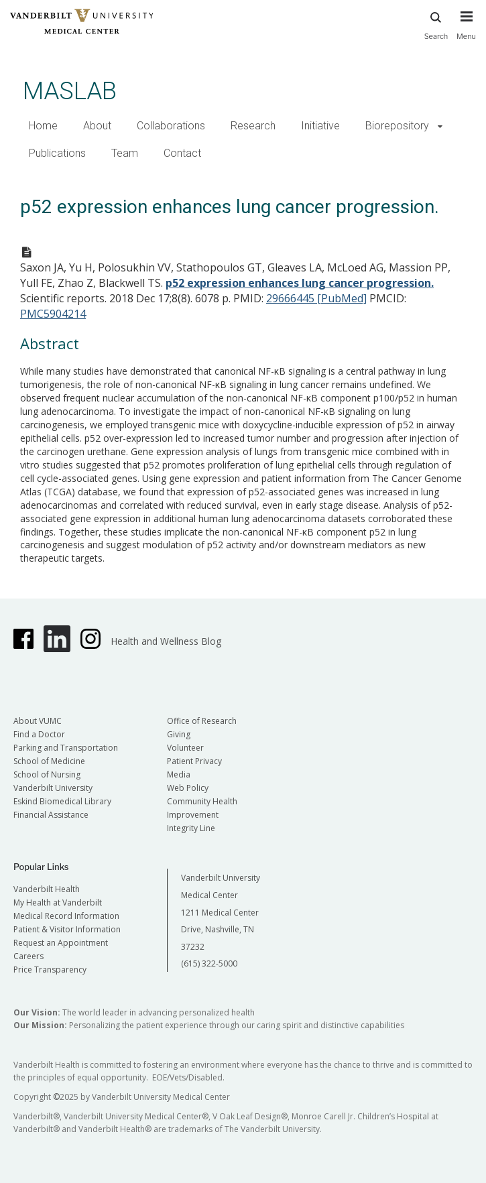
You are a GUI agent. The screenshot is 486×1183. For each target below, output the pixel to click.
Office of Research (202, 721)
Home (43, 125)
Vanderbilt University (53, 788)
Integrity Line (191, 828)
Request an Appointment (60, 942)
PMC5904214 (53, 313)
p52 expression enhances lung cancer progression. (300, 282)
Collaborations (171, 125)
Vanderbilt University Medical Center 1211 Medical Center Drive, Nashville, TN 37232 (220, 912)
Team (124, 153)
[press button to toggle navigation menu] (466, 31)
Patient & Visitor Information (67, 929)
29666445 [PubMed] (316, 298)
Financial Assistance (50, 814)
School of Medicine (49, 761)
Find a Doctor (39, 734)
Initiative (320, 125)
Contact (182, 153)
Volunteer (185, 747)
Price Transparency (49, 969)
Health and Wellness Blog (166, 641)
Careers (28, 956)
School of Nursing (46, 774)
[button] (440, 126)
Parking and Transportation (65, 747)
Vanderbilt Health (46, 889)
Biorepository (397, 125)
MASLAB (70, 90)
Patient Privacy (194, 761)
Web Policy (187, 788)
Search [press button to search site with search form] (436, 24)
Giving (178, 734)
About (97, 125)
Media (178, 774)
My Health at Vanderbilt (57, 902)
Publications (57, 153)
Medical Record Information (66, 916)
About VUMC (37, 721)
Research (253, 125)
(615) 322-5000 (209, 963)
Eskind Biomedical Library (62, 801)
